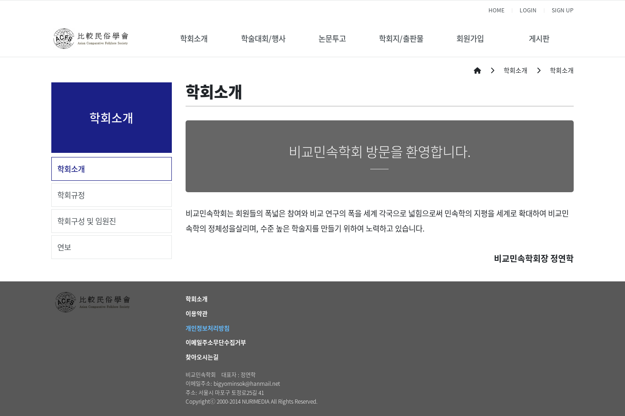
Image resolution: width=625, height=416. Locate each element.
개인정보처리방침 (208, 328)
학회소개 (194, 38)
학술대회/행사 (263, 38)
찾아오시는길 (202, 356)
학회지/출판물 (401, 38)
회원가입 (470, 38)
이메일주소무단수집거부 (216, 342)
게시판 (539, 38)
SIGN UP (563, 10)
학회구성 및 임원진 (86, 221)
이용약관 (197, 313)
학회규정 (71, 195)
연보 (64, 247)
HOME (496, 10)
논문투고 (332, 38)
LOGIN (528, 10)
